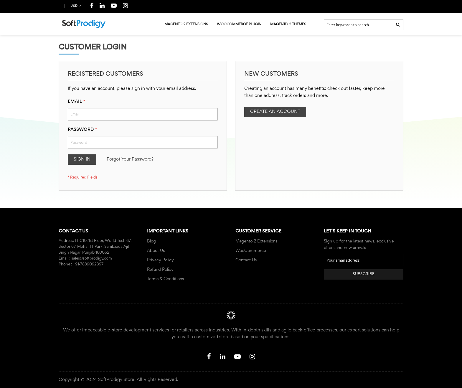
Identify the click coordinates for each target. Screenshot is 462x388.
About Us (156, 251)
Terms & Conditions (165, 279)
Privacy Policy (160, 260)
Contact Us (246, 260)
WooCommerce (250, 251)
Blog (151, 241)
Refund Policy (160, 270)
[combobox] (363, 24)
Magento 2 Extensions (256, 241)
